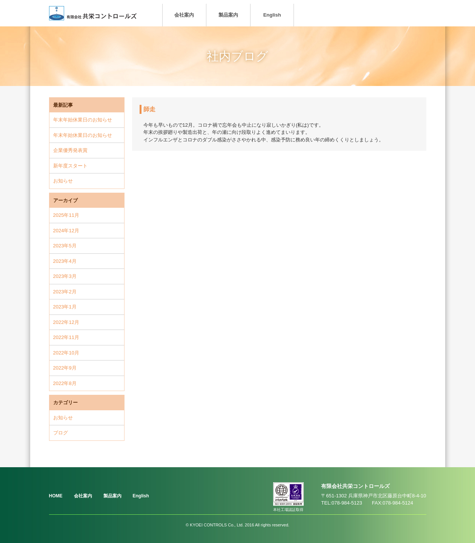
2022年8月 (65, 383)
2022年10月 (66, 353)
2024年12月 (66, 230)
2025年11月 (66, 215)
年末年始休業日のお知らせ (82, 120)
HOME (56, 496)
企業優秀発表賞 (70, 150)
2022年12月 (66, 322)
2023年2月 (65, 292)
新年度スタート (70, 166)
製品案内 (228, 15)
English (272, 15)
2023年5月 (65, 245)
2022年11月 (66, 337)
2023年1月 (65, 307)
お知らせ (63, 181)
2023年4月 (65, 261)
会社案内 (184, 15)
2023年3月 (65, 276)
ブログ (60, 433)
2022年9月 (65, 368)
